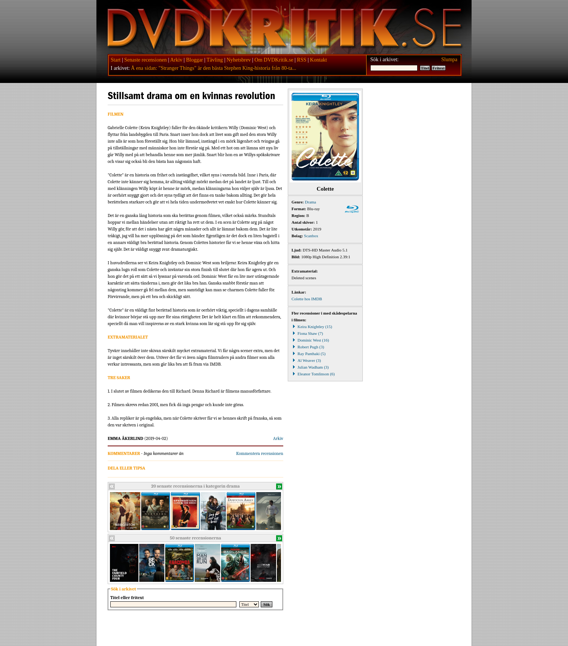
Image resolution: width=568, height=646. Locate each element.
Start (115, 60)
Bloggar (194, 60)
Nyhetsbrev (239, 60)
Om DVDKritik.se (273, 60)
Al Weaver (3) (306, 360)
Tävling (215, 60)
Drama (310, 202)
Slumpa (449, 59)
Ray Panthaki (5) (309, 353)
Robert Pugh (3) (308, 347)
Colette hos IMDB (307, 299)
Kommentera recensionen (259, 453)
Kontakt (318, 60)
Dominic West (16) (310, 340)
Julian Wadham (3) (310, 367)
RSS (302, 60)
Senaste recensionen (145, 60)
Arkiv (176, 60)
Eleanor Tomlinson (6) (313, 374)
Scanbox (311, 235)
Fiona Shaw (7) (307, 333)
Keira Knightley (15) (312, 326)
